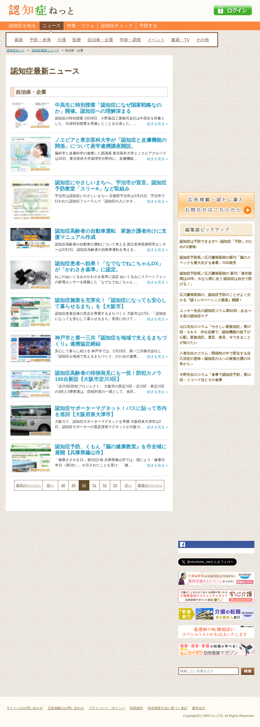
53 (115, 485)
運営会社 (198, 708)
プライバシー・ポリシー (107, 708)
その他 (202, 40)
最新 (18, 40)
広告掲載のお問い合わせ (66, 708)
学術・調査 (130, 40)
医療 (76, 40)
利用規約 (136, 708)
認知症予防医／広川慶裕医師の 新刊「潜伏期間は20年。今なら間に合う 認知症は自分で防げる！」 (216, 278)
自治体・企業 (100, 40)
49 (74, 485)
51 (94, 485)
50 (84, 485)
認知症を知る (22, 25)
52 (105, 485)
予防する (148, 25)
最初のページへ (28, 485)
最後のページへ (150, 485)
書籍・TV (180, 40)
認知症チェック (117, 25)
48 (63, 485)
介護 (61, 40)
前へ (50, 485)
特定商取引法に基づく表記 (167, 708)
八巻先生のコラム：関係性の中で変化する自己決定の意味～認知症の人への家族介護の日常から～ (215, 358)
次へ (128, 485)
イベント (156, 40)
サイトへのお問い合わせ (25, 708)
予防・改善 (40, 40)
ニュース (51, 25)
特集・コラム (80, 25)
